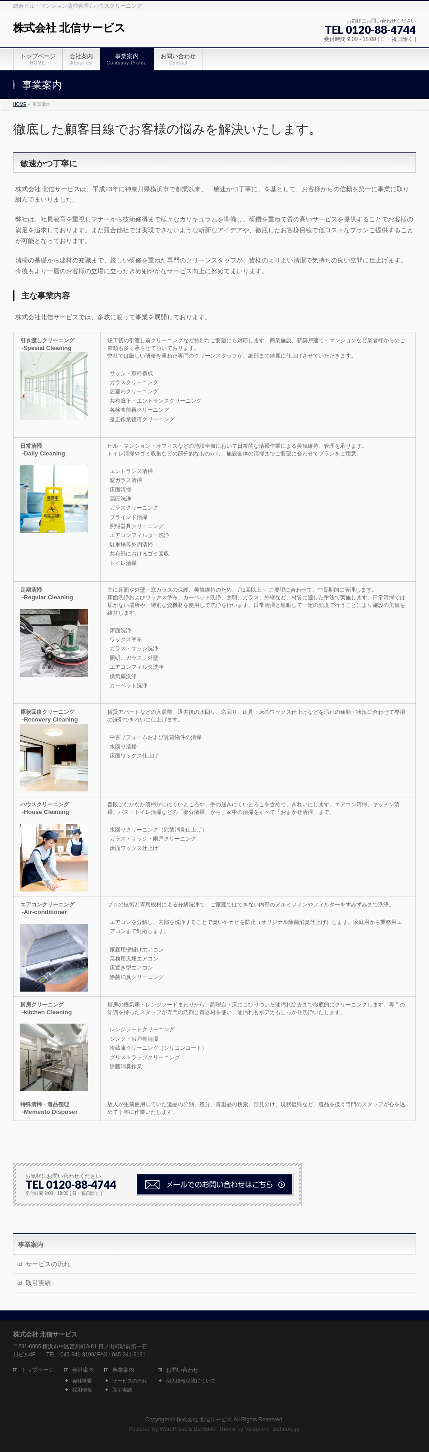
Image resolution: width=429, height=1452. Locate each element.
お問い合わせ (182, 1370)
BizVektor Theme (215, 1429)
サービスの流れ (48, 1264)
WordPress (173, 1429)
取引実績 (38, 1283)
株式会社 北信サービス (69, 28)
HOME (20, 104)
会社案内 (83, 1370)
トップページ (37, 1370)
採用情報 (82, 1389)
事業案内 (30, 1244)
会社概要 (82, 1380)
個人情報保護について (191, 1380)
